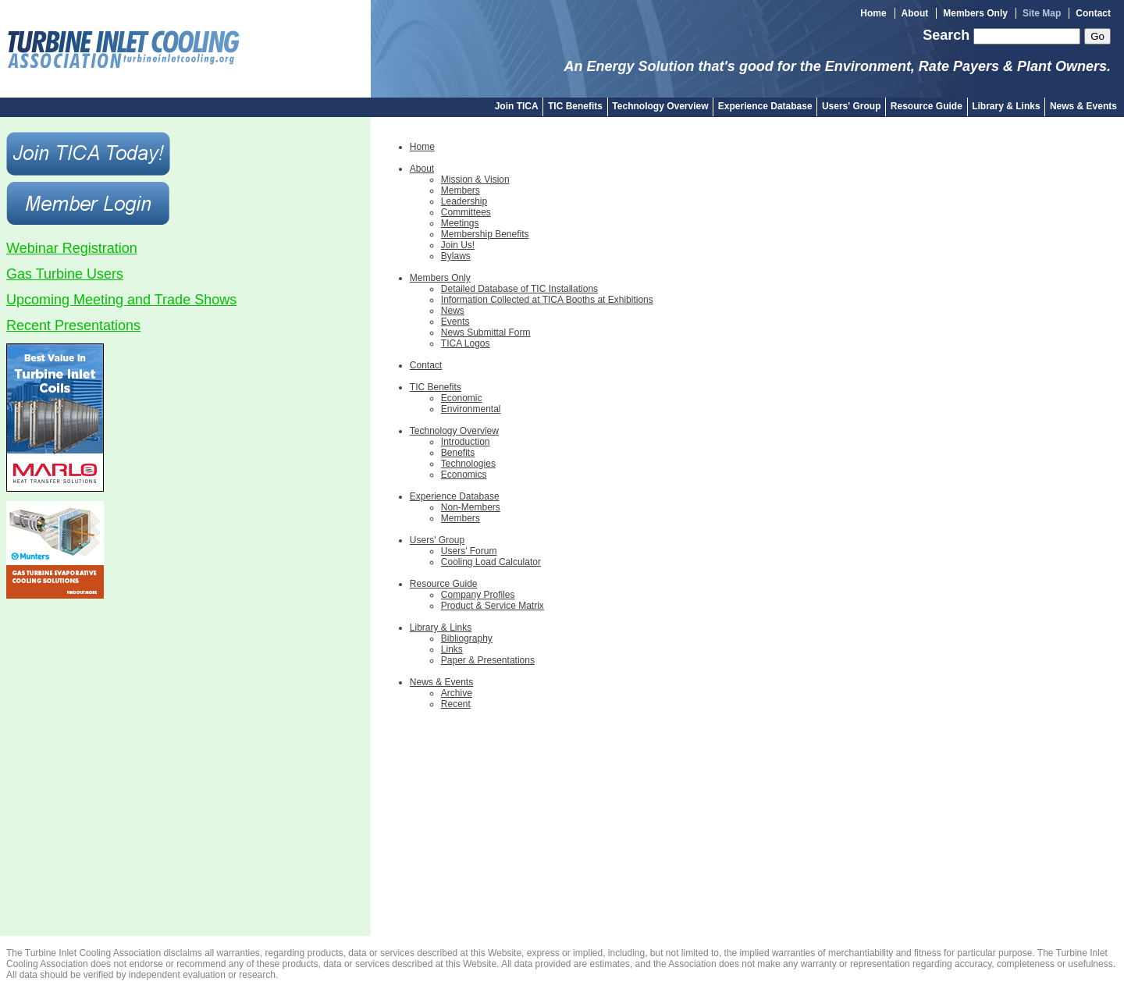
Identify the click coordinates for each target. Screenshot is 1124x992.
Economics (464, 474)
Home (873, 13)
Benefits (458, 452)
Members (460, 190)
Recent (456, 704)
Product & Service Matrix (492, 605)
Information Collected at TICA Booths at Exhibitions (547, 299)
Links (452, 649)
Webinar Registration (71, 248)
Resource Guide (926, 106)
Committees (466, 212)
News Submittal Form (486, 332)
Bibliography (467, 638)
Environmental (471, 409)
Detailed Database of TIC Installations (519, 288)
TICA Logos (465, 343)
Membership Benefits (485, 234)
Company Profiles (478, 594)
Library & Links (1006, 106)
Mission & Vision (475, 179)
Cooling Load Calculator (491, 561)
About (915, 13)
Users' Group (851, 106)
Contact (1093, 13)
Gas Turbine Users (64, 274)
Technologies (468, 463)
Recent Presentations (73, 325)
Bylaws (456, 256)
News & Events (1083, 106)
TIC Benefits (575, 106)
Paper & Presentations (488, 660)
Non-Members (470, 507)
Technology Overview (660, 106)
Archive (456, 693)
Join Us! (458, 245)
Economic (461, 398)
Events (455, 321)
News (452, 310)
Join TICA (517, 106)
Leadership (464, 201)
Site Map (1042, 13)
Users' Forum (469, 551)
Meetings (460, 223)
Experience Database (765, 106)
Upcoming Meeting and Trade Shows (121, 300)
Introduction (465, 441)
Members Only (975, 13)
